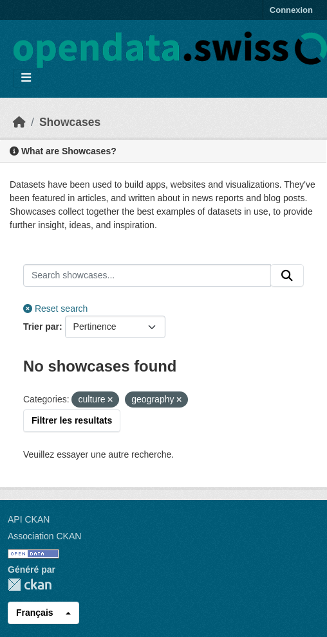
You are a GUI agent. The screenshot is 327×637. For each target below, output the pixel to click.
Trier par (41, 326)
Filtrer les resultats (72, 420)
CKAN (29, 584)
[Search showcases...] (147, 275)
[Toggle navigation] (26, 78)
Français (34, 612)
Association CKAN (44, 536)
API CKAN (29, 519)
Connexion (291, 10)
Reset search (55, 308)
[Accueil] (19, 122)
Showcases (69, 122)
